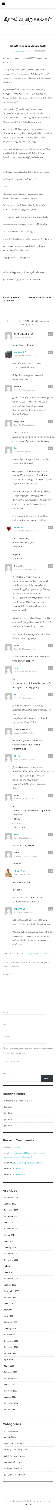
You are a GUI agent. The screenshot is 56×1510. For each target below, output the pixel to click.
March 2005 (9, 1384)
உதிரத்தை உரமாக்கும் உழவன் (18, 1100)
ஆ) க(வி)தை (10, 1437)
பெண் (17, 1168)
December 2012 (11, 1253)
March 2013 (9, 1241)
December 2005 (11, 1378)
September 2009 (11, 1291)
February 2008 (10, 1322)
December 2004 (11, 1403)
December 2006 (11, 1341)
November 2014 (11, 1228)
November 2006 (11, 1347)
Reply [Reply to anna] (51, 646)
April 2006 (8, 1359)
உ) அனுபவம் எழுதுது (14, 1455)
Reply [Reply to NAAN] (51, 668)
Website (6, 1036)
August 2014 (9, 1235)
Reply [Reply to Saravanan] (51, 909)
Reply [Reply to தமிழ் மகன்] (51, 422)
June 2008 (8, 1303)
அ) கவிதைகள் (11, 1431)
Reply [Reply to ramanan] (51, 527)
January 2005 (10, 1397)
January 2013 (10, 1247)
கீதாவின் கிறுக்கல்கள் (28, 19)
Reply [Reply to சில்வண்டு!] (51, 566)
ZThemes (28, 1504)
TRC (16, 694)
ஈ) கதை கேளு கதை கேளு (19, 51)
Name (6, 1012)
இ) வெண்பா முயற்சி (14, 1443)
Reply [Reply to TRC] (51, 695)
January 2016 (10, 1203)
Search (6, 1073)
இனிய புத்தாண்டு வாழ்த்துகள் (11, 298)
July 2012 (8, 1266)
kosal (17, 834)
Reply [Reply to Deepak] (51, 756)
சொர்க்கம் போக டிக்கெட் (41, 297)
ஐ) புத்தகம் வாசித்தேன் (14, 1474)
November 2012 (11, 1260)
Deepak (17, 756)
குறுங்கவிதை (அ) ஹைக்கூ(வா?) (27, 1162)
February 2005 (10, 1390)
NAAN (16, 668)
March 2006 (9, 1365)
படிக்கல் (17, 1147)
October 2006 (10, 1353)
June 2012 (8, 1272)
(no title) (8, 1107)
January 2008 (10, 1328)
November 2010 (11, 1278)
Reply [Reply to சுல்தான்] (51, 387)
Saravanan (19, 909)
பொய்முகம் (20, 1174)
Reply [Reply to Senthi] (51, 853)
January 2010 (10, 1284)
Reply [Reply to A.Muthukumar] (51, 730)
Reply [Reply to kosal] (51, 835)
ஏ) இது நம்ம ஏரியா (13, 1468)
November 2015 (11, 1216)
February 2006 (10, 1372)
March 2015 (9, 1222)
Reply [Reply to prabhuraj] (51, 871)
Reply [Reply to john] (51, 795)
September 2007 (11, 1334)
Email (6, 1024)
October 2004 (10, 1409)
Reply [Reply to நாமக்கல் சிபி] (51, 352)
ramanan (18, 527)
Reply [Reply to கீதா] (51, 448)
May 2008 (8, 1309)
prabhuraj (20, 871)
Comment (8, 974)
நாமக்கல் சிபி (20, 352)
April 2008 (8, 1316)
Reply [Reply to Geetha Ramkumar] (51, 334)
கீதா (16, 448)
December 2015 (11, 1210)
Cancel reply (42, 954)
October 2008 (10, 1297)
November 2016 (11, 1197)
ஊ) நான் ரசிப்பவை (13, 1462)
